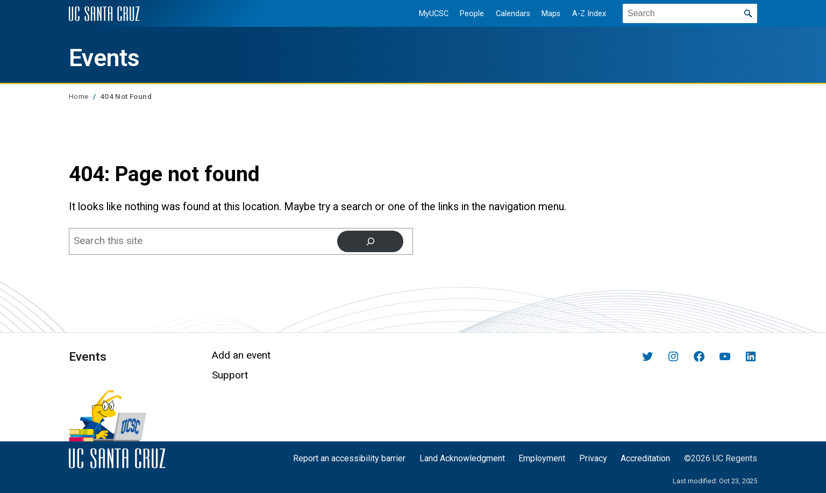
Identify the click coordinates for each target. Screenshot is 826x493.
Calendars (511, 13)
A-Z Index (587, 13)
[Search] (370, 241)
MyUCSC (431, 13)
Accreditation (645, 458)
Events (107, 57)
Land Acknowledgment (462, 458)
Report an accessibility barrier (349, 458)
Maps (549, 13)
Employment (541, 458)
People (470, 13)
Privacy (593, 458)
